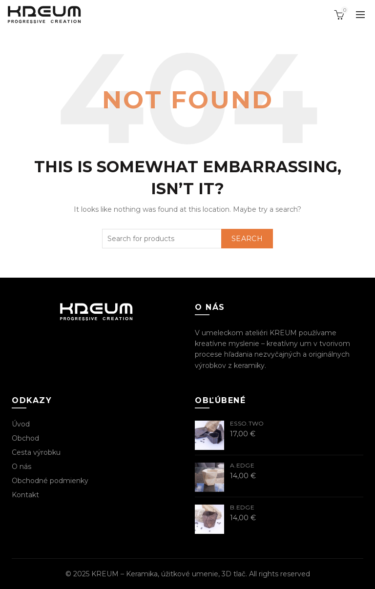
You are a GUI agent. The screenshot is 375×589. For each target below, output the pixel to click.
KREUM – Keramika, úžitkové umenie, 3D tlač (168, 573)
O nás (21, 466)
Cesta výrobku (36, 452)
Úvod (21, 424)
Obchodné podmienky (50, 480)
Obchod (25, 438)
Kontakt (25, 494)
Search (247, 238)
